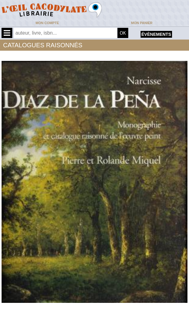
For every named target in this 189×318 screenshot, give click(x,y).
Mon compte (47, 23)
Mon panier (141, 23)
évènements (156, 34)
